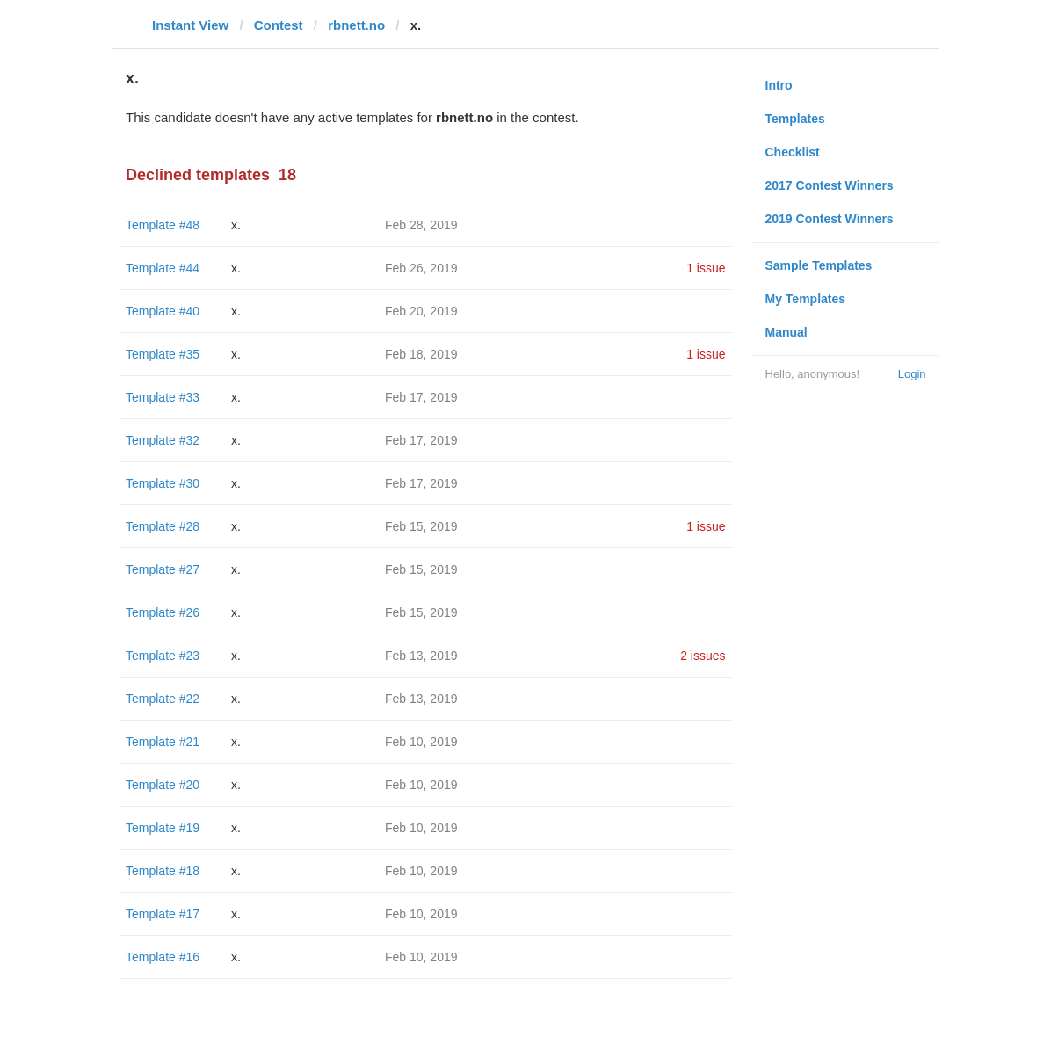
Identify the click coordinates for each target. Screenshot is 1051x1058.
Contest (278, 25)
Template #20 (162, 785)
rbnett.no (356, 25)
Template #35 (162, 354)
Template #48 (162, 225)
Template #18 (162, 871)
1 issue (705, 268)
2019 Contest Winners (829, 219)
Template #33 (162, 397)
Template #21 (162, 742)
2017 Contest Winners (829, 185)
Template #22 (162, 699)
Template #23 (162, 656)
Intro (779, 85)
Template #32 (162, 440)
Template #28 (162, 526)
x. (236, 225)
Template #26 (162, 612)
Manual (786, 332)
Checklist (792, 152)
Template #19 (162, 828)
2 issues (702, 656)
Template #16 (162, 957)
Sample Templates (819, 265)
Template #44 (162, 268)
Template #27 (162, 569)
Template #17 (162, 914)
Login (912, 373)
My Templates (805, 299)
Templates (795, 119)
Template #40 (162, 311)
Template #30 (162, 483)
